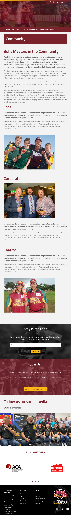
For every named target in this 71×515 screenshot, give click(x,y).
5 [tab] (38, 481)
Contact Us (23, 503)
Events (38, 496)
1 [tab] (32, 481)
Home (8, 29)
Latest (24, 29)
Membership (33, 29)
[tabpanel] (14, 468)
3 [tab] (35, 481)
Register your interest (35, 389)
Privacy (38, 503)
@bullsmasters (12, 407)
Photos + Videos (40, 498)
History (22, 498)
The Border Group (47, 29)
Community (23, 501)
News (37, 494)
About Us (15, 29)
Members (23, 496)
